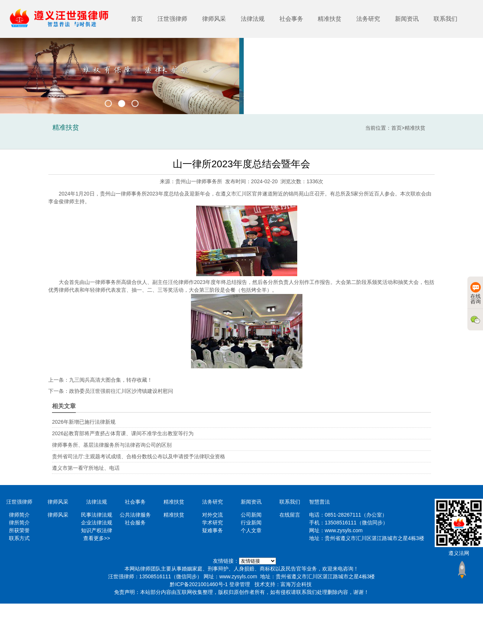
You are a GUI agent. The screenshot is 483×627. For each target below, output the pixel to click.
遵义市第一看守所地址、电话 (86, 468)
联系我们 (445, 19)
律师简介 (19, 515)
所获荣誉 (19, 530)
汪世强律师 (172, 19)
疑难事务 (212, 530)
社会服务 (135, 523)
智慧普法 (319, 502)
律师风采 (214, 19)
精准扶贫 (329, 19)
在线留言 (289, 515)
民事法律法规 (96, 515)
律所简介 (19, 523)
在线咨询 (475, 293)
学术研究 (212, 523)
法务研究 (368, 19)
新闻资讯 (407, 19)
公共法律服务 (135, 515)
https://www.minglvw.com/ (257, 561)
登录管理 (239, 584)
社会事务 (291, 19)
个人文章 (251, 530)
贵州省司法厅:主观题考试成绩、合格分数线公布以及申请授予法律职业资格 (138, 456)
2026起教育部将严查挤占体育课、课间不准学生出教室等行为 (123, 433)
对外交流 (212, 515)
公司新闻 (251, 515)
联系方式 (19, 538)
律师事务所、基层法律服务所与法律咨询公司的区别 (112, 445)
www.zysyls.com (344, 530)
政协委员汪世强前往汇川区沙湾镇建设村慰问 (121, 391)
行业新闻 (251, 523)
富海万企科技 (296, 584)
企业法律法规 (96, 523)
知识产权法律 (96, 530)
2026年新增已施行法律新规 (84, 422)
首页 (137, 19)
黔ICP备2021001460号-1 (199, 584)
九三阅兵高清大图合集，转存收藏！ (110, 380)
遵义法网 (458, 553)
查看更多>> (96, 538)
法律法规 (253, 19)
